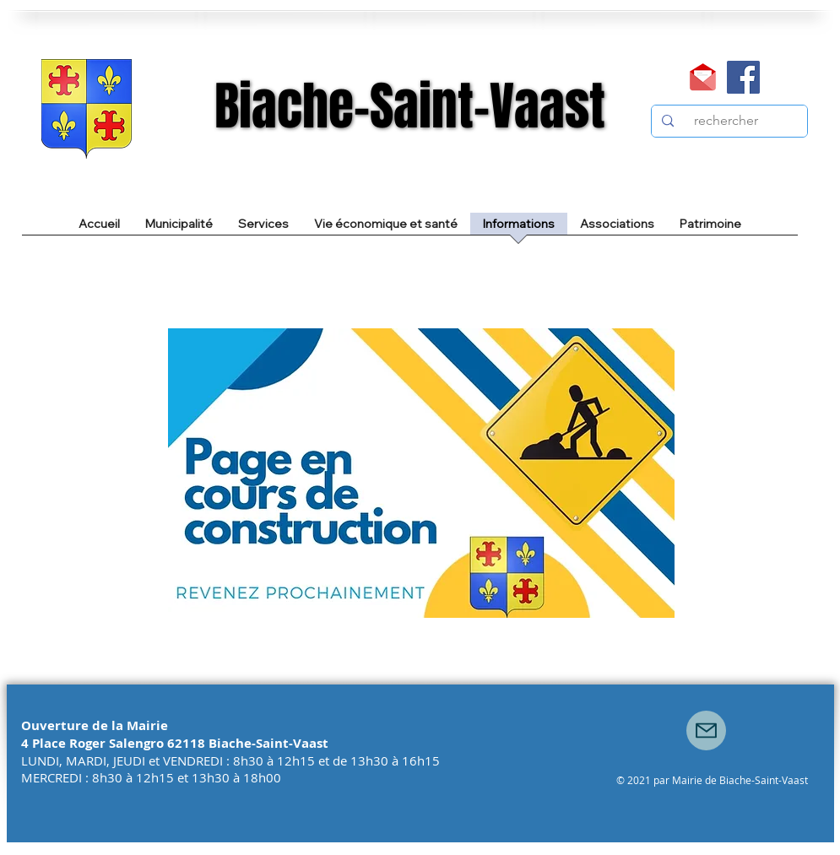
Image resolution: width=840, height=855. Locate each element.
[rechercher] (728, 121)
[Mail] (702, 77)
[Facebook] (743, 77)
